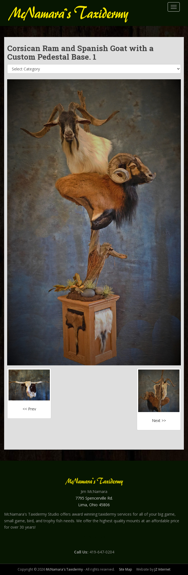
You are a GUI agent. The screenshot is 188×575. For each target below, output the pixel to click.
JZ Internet (162, 569)
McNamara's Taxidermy (64, 569)
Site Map (125, 569)
